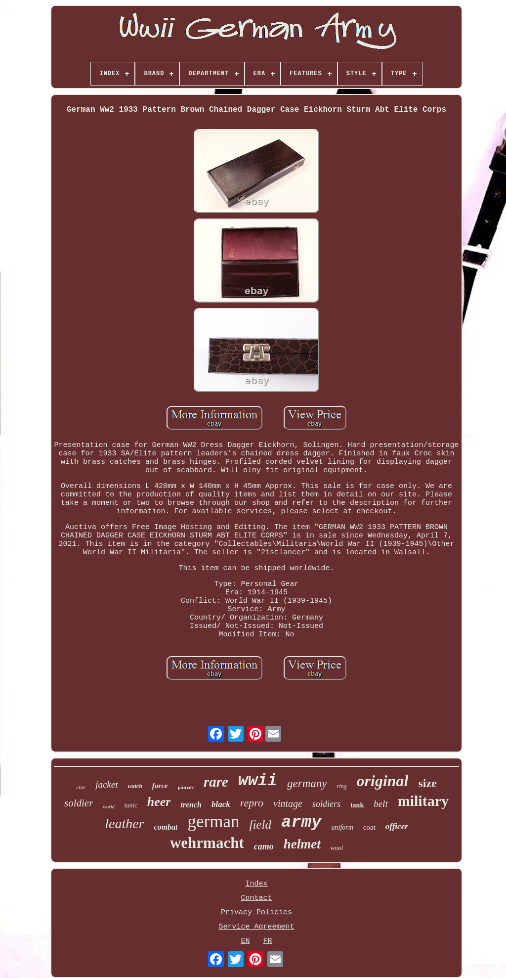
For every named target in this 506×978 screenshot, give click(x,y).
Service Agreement (256, 927)
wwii (257, 781)
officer (396, 826)
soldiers (326, 804)
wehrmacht (207, 842)
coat (369, 827)
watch (135, 786)
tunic (131, 805)
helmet (302, 844)
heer (159, 802)
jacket (106, 784)
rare (216, 782)
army (301, 822)
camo (264, 846)
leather (124, 823)
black (220, 804)
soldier (78, 803)
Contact (256, 898)
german (214, 821)
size (427, 783)
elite (80, 787)
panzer (186, 787)
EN (245, 941)
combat (166, 827)
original (383, 781)
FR (267, 941)
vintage (287, 803)
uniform (342, 827)
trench (191, 804)
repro (251, 803)
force (160, 786)
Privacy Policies (256, 912)
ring (342, 786)
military (423, 801)
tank (357, 805)
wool (337, 847)
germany (307, 783)
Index (256, 884)
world (108, 806)
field (260, 824)
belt (381, 804)
